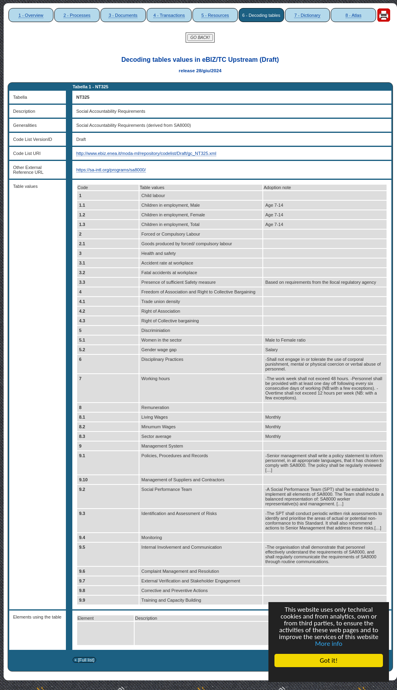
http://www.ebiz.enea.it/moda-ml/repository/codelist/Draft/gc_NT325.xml (146, 153)
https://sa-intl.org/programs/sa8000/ (111, 169)
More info (328, 643)
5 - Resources (215, 15)
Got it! (329, 660)
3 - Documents (122, 15)
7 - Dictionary (307, 15)
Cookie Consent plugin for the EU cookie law (329, 674)
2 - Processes (76, 15)
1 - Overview (30, 15)
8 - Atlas (354, 15)
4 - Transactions (169, 15)
